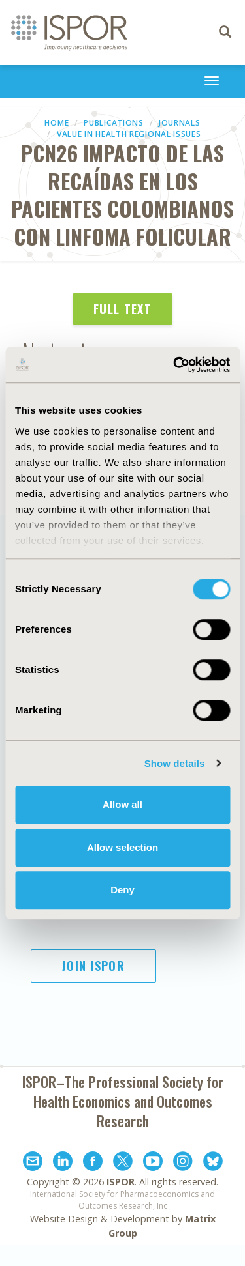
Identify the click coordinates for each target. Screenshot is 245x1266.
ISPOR (120, 1181)
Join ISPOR (93, 965)
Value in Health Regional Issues (129, 133)
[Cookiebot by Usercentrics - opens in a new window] (174, 364)
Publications (113, 122)
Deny (122, 889)
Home (56, 122)
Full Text (122, 308)
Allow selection (122, 847)
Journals (180, 122)
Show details (174, 763)
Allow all (122, 804)
